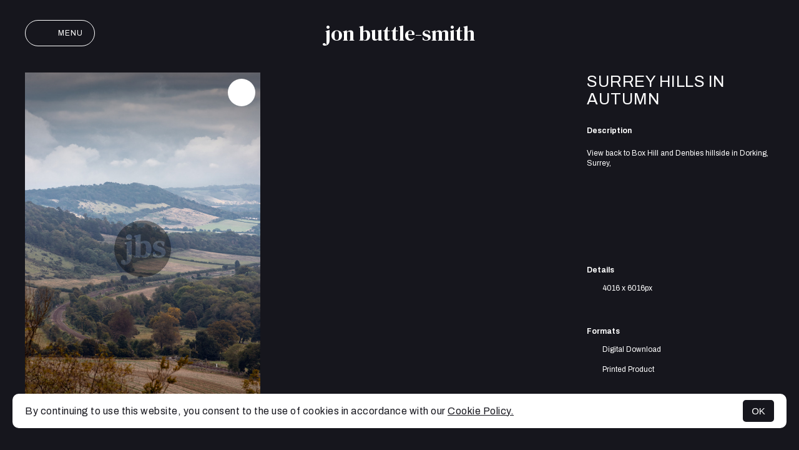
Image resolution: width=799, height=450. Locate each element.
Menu (60, 33)
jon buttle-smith (400, 33)
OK (758, 411)
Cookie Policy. (481, 411)
